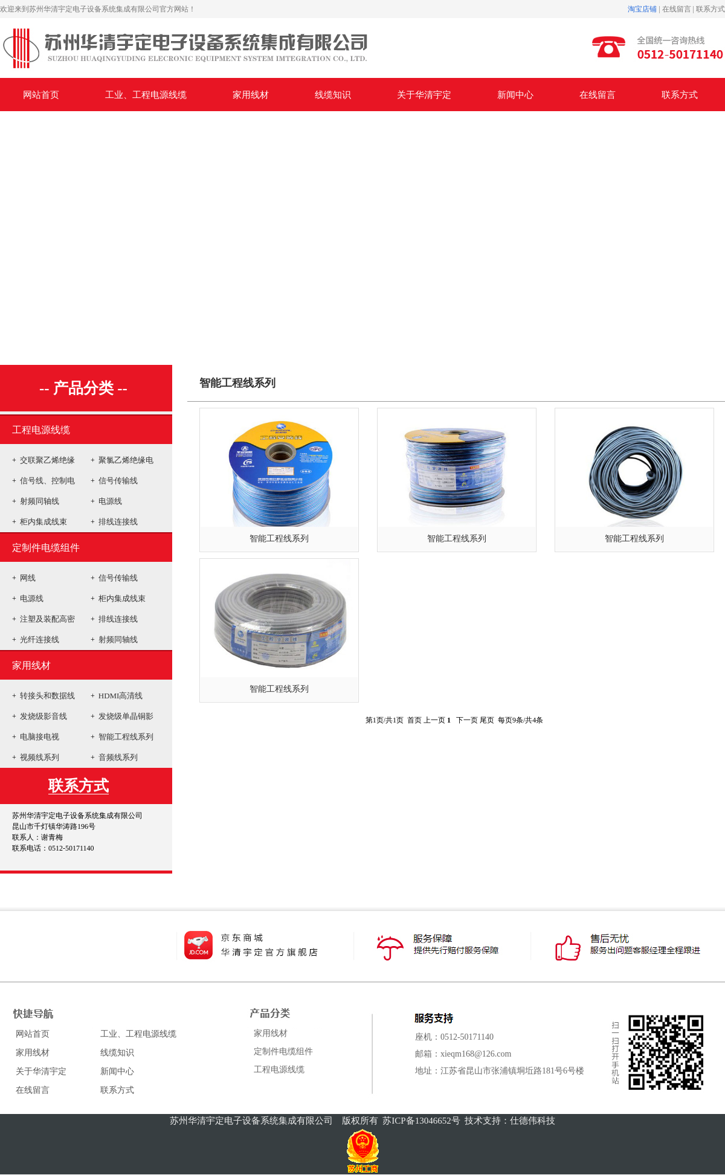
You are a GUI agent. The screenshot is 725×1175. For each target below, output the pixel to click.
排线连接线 (118, 521)
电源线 (110, 501)
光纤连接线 (39, 639)
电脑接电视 (39, 736)
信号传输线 (118, 480)
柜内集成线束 (43, 521)
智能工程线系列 (125, 736)
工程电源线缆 (41, 430)
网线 (28, 577)
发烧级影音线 (43, 716)
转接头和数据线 (47, 695)
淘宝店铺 (642, 9)
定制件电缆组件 (46, 547)
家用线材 (31, 665)
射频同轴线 (39, 501)
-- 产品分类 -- (83, 388)
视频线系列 (39, 757)
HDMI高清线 (120, 695)
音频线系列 (118, 757)
